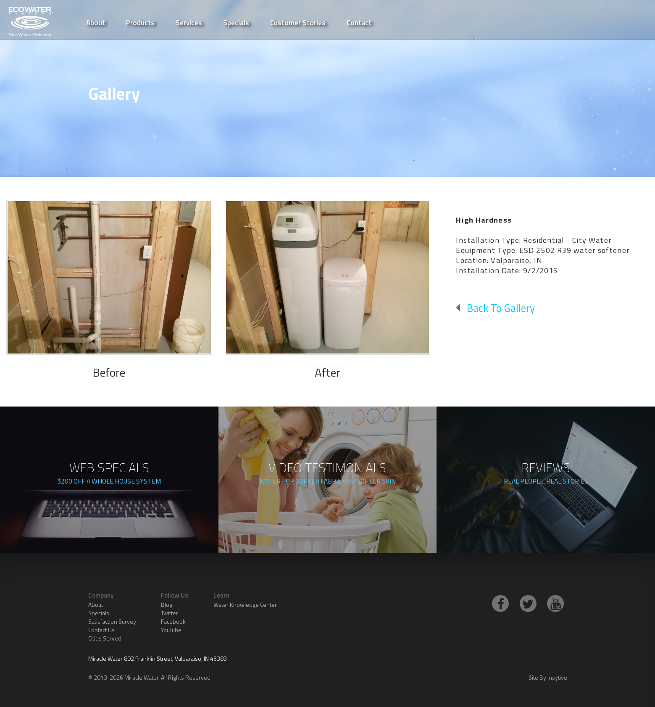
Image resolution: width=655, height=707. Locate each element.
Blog (166, 604)
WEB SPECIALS (109, 474)
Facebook (173, 621)
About (95, 604)
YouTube (171, 629)
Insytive (557, 677)
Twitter (169, 613)
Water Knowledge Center (245, 604)
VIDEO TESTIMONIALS (327, 474)
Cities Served (104, 638)
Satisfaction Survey (112, 621)
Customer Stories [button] (298, 22)
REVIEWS (546, 474)
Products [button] (140, 22)
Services (189, 22)
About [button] (95, 22)
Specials (236, 22)
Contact (359, 22)
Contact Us (101, 629)
